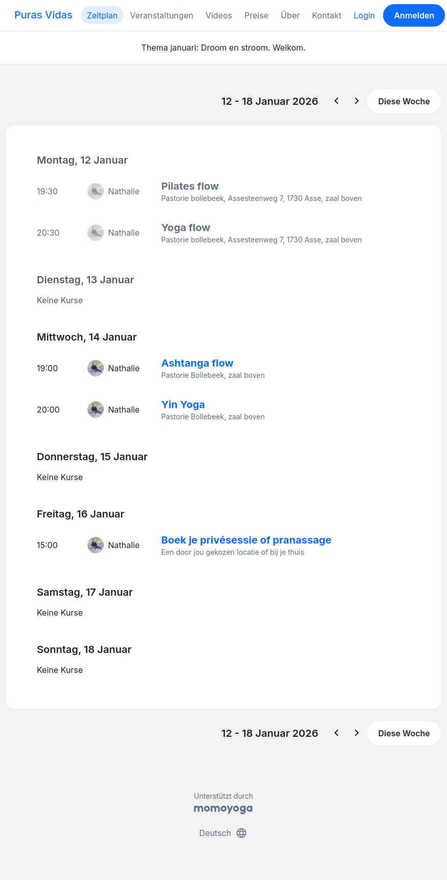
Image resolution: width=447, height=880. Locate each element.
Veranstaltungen (161, 15)
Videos (219, 15)
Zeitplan (102, 15)
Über (290, 15)
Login (364, 15)
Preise (256, 15)
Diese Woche (404, 101)
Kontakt (326, 15)
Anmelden (414, 15)
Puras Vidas (43, 15)
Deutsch (223, 833)
